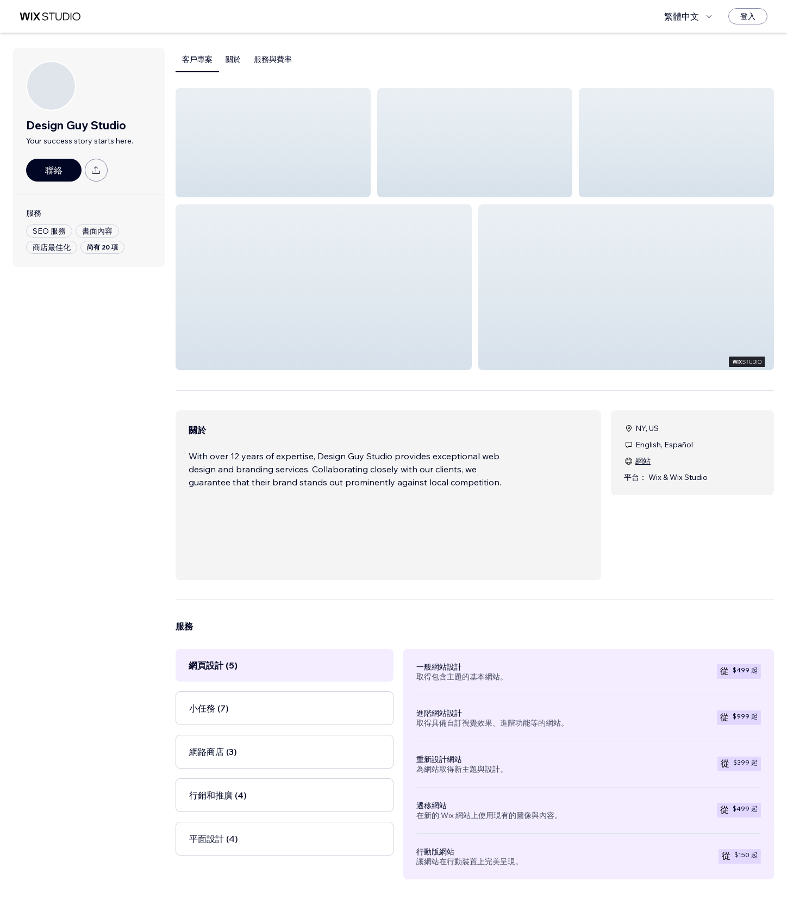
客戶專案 (197, 59)
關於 (233, 59)
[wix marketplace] (50, 16)
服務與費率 (273, 59)
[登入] (747, 16)
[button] (273, 142)
